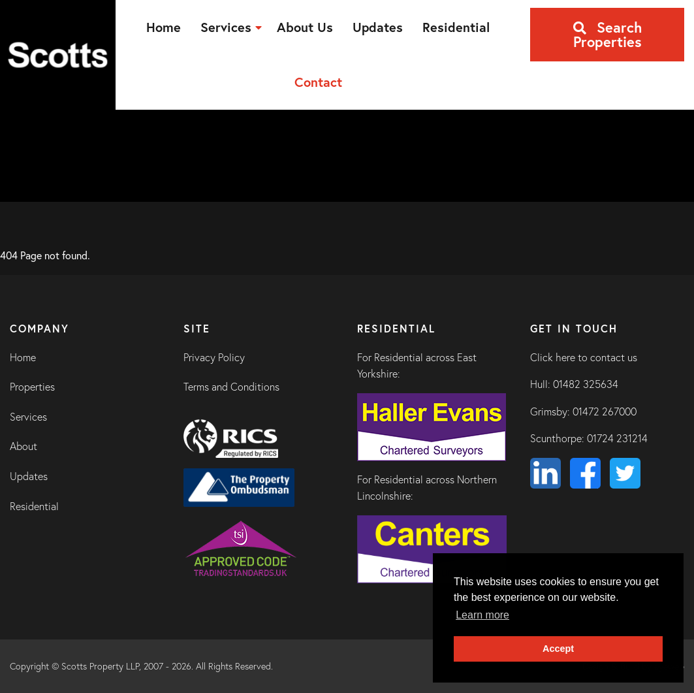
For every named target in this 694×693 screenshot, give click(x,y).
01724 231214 (617, 438)
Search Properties (607, 34)
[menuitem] (163, 27)
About (23, 446)
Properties (32, 386)
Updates (29, 476)
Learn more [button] (482, 614)
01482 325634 (585, 384)
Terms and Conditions (231, 386)
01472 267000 (605, 411)
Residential (34, 506)
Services (28, 416)
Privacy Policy (214, 357)
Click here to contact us (583, 357)
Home (23, 357)
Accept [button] (558, 648)
